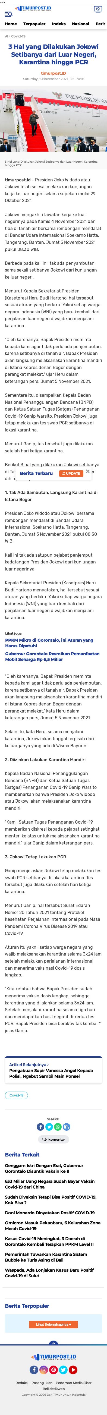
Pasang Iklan (42, 1383)
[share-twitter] (49, 1127)
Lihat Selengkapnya (53, 1324)
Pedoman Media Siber (74, 1383)
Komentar (53, 1139)
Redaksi (21, 1383)
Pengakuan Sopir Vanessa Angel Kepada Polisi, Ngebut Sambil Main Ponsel (51, 1073)
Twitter (66, 1372)
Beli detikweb (54, 1389)
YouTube (77, 1372)
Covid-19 (16, 1095)
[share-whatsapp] (58, 1127)
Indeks (58, 23)
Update (71, 473)
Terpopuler (34, 23)
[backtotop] (53, 1345)
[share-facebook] (40, 1127)
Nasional (80, 23)
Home (11, 23)
